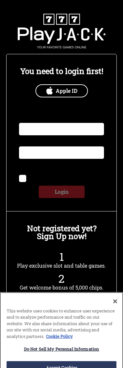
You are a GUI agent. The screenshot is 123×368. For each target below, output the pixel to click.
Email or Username (39, 118)
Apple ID (61, 91)
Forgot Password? (80, 166)
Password (29, 142)
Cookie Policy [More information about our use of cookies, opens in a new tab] (59, 341)
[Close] (115, 306)
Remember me (45, 177)
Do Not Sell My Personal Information (61, 354)
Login (62, 191)
